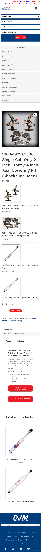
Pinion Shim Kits (8, 74)
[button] (35, 115)
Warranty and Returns (26, 532)
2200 (24, 379)
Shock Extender (8, 91)
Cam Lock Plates (9, 69)
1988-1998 (33, 318)
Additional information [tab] (14, 334)
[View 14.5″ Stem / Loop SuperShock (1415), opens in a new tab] (7, 268)
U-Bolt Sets (6, 56)
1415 (24, 374)
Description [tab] (9, 329)
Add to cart (16, 311)
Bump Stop (6, 60)
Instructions (11, 532)
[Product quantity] (5, 311)
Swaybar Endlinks (9, 87)
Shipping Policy (12, 536)
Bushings (6, 65)
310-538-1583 (20, 544)
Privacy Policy (30, 540)
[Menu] (36, 8)
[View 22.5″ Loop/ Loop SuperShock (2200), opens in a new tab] (7, 300)
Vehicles (5, 52)
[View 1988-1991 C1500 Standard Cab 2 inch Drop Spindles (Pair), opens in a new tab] (23, 208)
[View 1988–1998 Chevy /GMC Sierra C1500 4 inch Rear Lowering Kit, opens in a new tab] (27, 235)
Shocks (5, 82)
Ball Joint (6, 96)
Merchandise (7, 100)
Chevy (19, 321)
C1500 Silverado (9, 321)
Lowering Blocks (9, 78)
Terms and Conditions (14, 540)
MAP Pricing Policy (27, 536)
